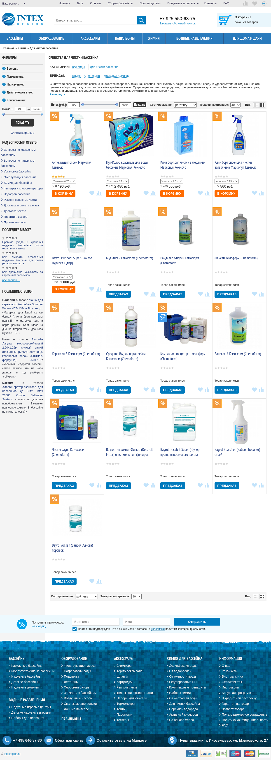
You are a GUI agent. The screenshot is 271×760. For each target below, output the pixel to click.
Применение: (15, 76)
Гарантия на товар (235, 703)
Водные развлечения (194, 38)
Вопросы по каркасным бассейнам (18, 152)
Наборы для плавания (27, 718)
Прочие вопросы (15, 222)
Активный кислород (183, 714)
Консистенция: (16, 100)
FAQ (226, 3)
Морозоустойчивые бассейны (33, 671)
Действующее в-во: (20, 92)
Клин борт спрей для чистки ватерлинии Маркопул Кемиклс (235, 165)
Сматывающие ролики (80, 703)
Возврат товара (233, 709)
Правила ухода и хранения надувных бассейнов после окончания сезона (22, 245)
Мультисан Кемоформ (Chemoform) (129, 258)
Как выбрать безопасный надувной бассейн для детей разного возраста (22, 260)
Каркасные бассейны (26, 665)
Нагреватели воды (77, 671)
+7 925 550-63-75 (177, 18)
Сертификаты (232, 682)
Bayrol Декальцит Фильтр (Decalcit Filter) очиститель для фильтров (129, 452)
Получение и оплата (181, 3)
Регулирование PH (183, 682)
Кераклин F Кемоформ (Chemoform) (76, 353)
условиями (158, 629)
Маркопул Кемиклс (116, 75)
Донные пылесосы (77, 709)
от (12, 109)
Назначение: (15, 84)
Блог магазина (232, 676)
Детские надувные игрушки (31, 712)
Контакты (210, 3)
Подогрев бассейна (17, 194)
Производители (150, 3)
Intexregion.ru (12, 753)
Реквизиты (229, 671)
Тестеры (123, 720)
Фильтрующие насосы (80, 665)
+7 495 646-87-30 (27, 740)
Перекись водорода (183, 709)
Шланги (122, 676)
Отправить (197, 622)
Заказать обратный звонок (177, 23)
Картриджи (125, 682)
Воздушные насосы (78, 698)
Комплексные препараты (187, 687)
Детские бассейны (24, 682)
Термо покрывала (130, 671)
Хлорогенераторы (77, 687)
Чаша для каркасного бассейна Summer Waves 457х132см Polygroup (22, 304)
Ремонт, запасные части (20, 199)
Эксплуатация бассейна (20, 177)
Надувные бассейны (26, 676)
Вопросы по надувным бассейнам (18, 163)
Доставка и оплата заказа (21, 205)
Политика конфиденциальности (245, 720)
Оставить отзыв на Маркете (122, 740)
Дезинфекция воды (183, 665)
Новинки (64, 3)
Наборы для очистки (132, 698)
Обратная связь (69, 740)
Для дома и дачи (247, 38)
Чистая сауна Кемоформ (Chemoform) (68, 452)
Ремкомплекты (127, 687)
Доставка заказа (15, 211)
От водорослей (180, 671)
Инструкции (230, 687)
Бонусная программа (237, 693)
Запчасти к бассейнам (80, 693)
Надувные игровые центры (31, 707)
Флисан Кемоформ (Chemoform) (236, 258)
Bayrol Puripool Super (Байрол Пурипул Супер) (72, 260)
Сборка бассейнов (120, 3)
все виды (78, 67)
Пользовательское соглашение (244, 714)
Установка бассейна (17, 171)
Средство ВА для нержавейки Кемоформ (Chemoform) (125, 356)
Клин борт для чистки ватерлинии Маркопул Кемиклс (182, 165)
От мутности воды (182, 676)
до (28, 109)
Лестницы (71, 682)
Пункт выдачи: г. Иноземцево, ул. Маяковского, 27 (223, 740)
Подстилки (124, 714)
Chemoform (92, 75)
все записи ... (11, 280)
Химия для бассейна (18, 182)
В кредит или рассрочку (239, 698)
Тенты (121, 709)
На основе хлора (181, 720)
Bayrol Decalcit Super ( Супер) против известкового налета (180, 452)
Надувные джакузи (25, 687)
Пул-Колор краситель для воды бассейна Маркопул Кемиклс (127, 165)
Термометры (126, 703)
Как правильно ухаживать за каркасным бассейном (22, 273)
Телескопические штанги (135, 693)
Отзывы (95, 3)
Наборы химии (180, 693)
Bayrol (76, 75)
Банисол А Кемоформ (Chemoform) (238, 353)
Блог (80, 3)
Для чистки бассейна (104, 67)
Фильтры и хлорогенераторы (23, 188)
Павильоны (125, 38)
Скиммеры (124, 665)
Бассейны (15, 38)
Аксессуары (90, 38)
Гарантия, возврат (16, 216)
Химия (154, 38)
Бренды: (12, 68)
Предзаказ (118, 294)
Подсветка (71, 676)
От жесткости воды (183, 698)
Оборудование (51, 38)
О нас (226, 665)
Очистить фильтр (23, 132)
